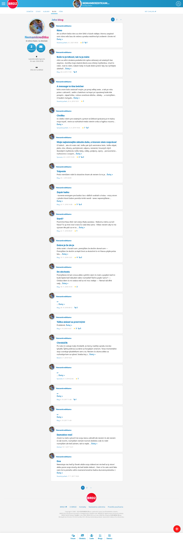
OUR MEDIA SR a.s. (85, 525)
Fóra (61, 12)
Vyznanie (60, 160)
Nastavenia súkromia (97, 520)
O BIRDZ (73, 520)
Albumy (46, 12)
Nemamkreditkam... (96, 4)
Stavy (38, 12)
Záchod (59, 459)
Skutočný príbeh (62, 43)
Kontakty (82, 520)
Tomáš (77, 529)
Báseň (59, 367)
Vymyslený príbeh (62, 130)
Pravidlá (115, 520)
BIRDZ (91, 511)
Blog (54, 12)
